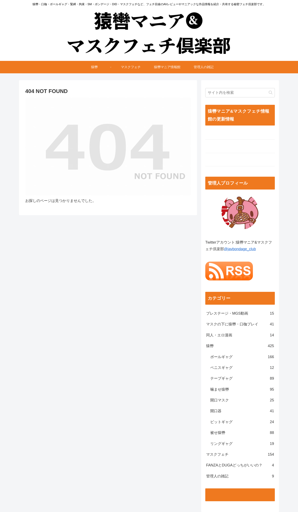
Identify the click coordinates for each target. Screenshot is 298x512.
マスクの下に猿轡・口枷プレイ (240, 324)
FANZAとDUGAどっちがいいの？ (240, 465)
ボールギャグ (242, 357)
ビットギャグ (242, 422)
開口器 (242, 411)
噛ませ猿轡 (242, 389)
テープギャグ (242, 378)
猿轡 (240, 346)
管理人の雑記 (240, 476)
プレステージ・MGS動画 (240, 313)
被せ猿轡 (242, 432)
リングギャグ (242, 443)
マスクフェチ (240, 454)
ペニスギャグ (242, 367)
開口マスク (242, 400)
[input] (240, 92)
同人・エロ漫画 (240, 335)
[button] (270, 92)
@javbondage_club (240, 249)
